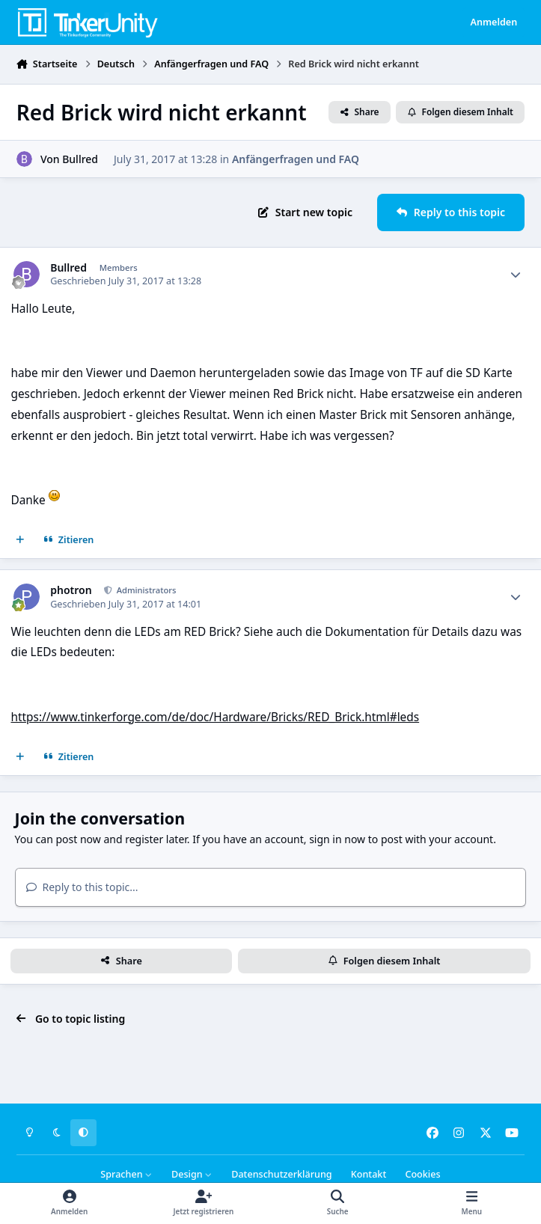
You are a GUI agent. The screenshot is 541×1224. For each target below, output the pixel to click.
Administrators (145, 590)
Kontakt (368, 1174)
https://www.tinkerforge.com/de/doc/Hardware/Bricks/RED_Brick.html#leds (214, 717)
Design (192, 1174)
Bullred (80, 158)
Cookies (422, 1174)
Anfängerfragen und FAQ (295, 158)
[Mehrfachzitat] (20, 540)
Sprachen (126, 1174)
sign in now (337, 839)
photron (70, 590)
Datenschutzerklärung (281, 1174)
